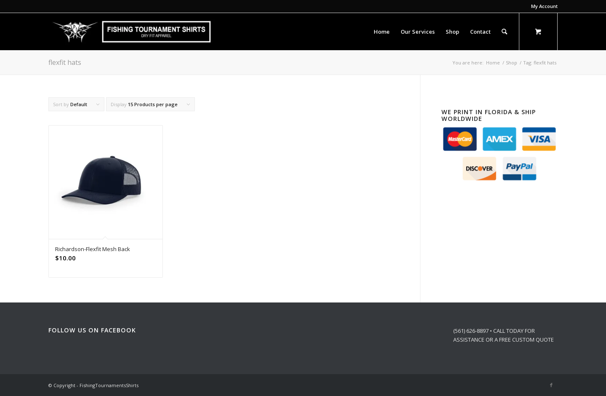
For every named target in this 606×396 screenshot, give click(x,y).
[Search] (504, 31)
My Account (544, 6)
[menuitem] (542, 6)
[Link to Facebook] (551, 385)
